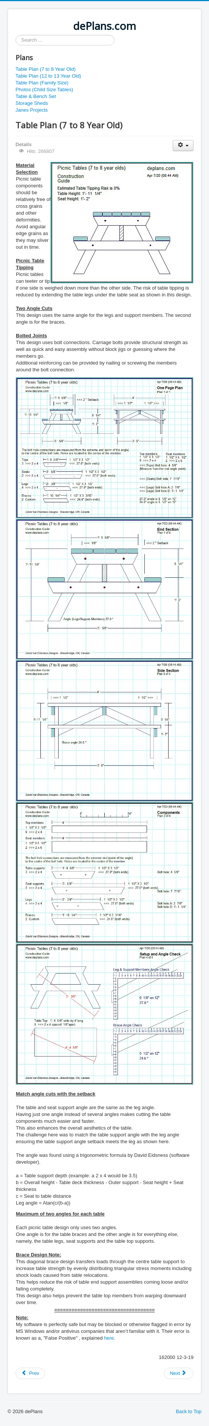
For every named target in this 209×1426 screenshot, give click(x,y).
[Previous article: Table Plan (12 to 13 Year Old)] (30, 1373)
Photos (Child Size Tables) (44, 89)
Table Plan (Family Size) (41, 83)
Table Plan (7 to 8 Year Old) (45, 69)
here (109, 1338)
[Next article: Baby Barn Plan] (179, 1373)
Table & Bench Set (35, 96)
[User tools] (183, 145)
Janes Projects (31, 110)
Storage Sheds (31, 103)
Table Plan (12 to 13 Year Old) (48, 76)
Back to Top (188, 1411)
